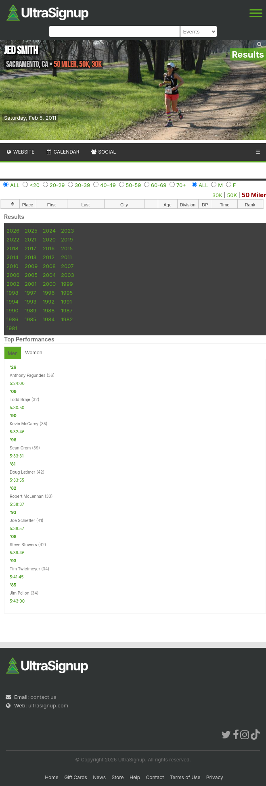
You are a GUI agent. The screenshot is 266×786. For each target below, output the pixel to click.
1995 (67, 292)
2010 (12, 266)
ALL (15, 185)
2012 (48, 257)
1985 (30, 319)
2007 (67, 266)
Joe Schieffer (22, 520)
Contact (155, 777)
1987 (67, 310)
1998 (12, 292)
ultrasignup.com (48, 705)
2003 (67, 275)
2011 (66, 257)
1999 (67, 284)
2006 (12, 275)
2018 (12, 248)
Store (118, 777)
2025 (31, 230)
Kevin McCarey (24, 423)
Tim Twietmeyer (25, 568)
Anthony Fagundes (28, 375)
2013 (30, 257)
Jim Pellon (19, 593)
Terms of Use (185, 777)
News (99, 777)
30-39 (82, 185)
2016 (48, 248)
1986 (12, 319)
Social (103, 152)
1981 (11, 328)
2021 (30, 239)
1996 (48, 292)
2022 (12, 239)
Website (20, 152)
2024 (49, 230)
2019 (67, 239)
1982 (67, 319)
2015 (67, 248)
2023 (67, 230)
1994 (12, 301)
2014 (12, 257)
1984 (49, 319)
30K (217, 195)
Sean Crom (20, 447)
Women (33, 352)
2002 (12, 284)
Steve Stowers (23, 544)
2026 (12, 230)
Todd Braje (20, 399)
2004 (49, 275)
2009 (31, 266)
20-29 (57, 185)
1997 (30, 292)
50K (232, 195)
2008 (49, 266)
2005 (31, 275)
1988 (48, 310)
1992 (48, 301)
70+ (181, 185)
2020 (49, 239)
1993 (30, 301)
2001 (31, 284)
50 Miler (254, 195)
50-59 (133, 185)
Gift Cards (75, 777)
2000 (49, 284)
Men (13, 353)
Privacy (214, 777)
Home (52, 777)
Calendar (63, 152)
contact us (43, 697)
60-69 (158, 185)
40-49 (108, 185)
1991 (66, 301)
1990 (12, 310)
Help (135, 777)
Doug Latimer (22, 472)
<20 (34, 185)
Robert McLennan (27, 496)
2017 (30, 248)
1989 (30, 310)
